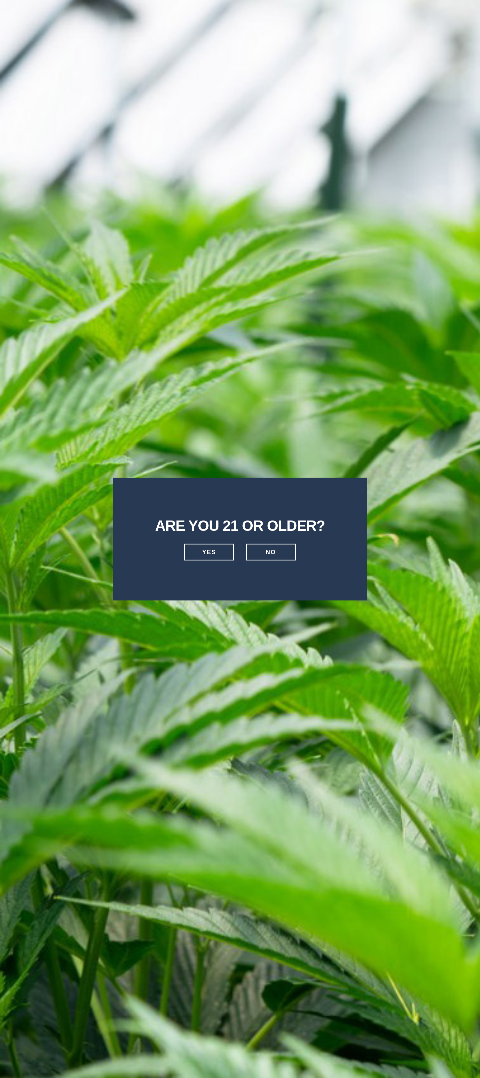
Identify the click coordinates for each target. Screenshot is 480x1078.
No (271, 552)
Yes (209, 552)
